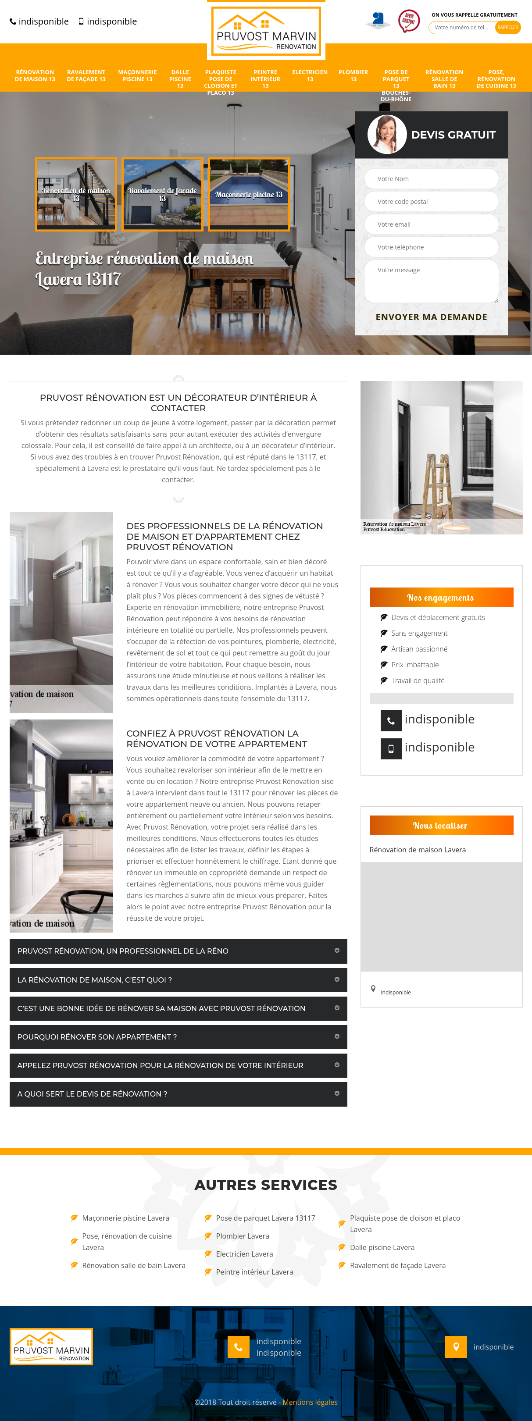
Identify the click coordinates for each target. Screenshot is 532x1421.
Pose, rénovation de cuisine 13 (496, 79)
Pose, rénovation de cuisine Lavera (121, 1241)
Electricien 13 (310, 75)
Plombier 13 (353, 75)
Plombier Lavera (237, 1236)
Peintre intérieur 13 (265, 79)
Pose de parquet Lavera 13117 (260, 1218)
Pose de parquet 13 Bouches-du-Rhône (396, 86)
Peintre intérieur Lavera (249, 1272)
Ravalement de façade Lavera (392, 1265)
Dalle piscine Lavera (376, 1247)
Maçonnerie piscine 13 (137, 75)
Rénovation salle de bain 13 (444, 79)
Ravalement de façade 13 (86, 75)
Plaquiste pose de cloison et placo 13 (221, 82)
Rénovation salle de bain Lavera (128, 1265)
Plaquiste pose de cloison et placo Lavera (399, 1223)
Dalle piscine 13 (180, 79)
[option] (76, 194)
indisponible (39, 21)
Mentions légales (309, 1402)
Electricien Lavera (239, 1254)
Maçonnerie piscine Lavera (120, 1218)
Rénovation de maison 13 (35, 75)
